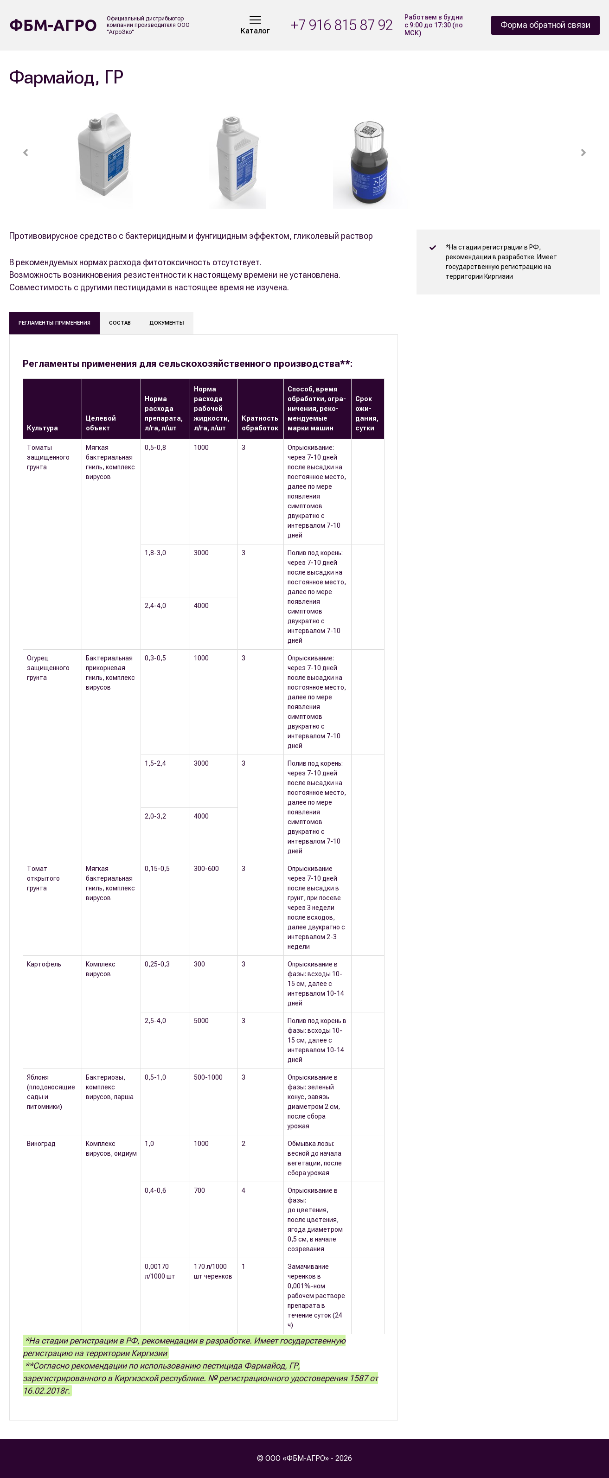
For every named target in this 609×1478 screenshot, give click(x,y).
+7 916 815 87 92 (342, 25)
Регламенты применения (54, 323)
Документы (166, 323)
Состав (120, 323)
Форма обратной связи (545, 25)
